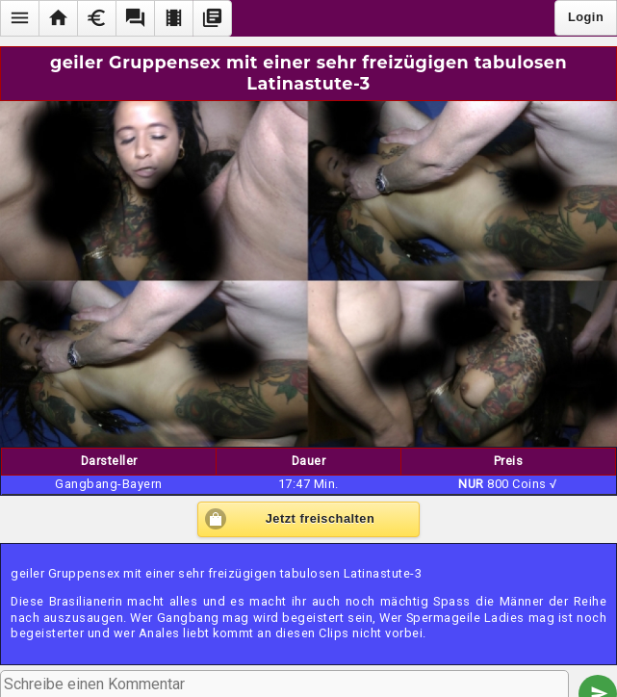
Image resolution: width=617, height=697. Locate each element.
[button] (19, 18)
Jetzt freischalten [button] (320, 518)
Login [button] (586, 17)
